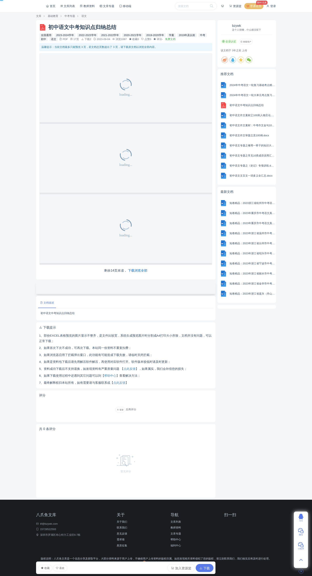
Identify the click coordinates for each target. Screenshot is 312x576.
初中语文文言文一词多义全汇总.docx (251, 175)
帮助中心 (110, 375)
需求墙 (121, 539)
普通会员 (254, 6)
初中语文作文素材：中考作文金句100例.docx (252, 125)
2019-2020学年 (155, 35)
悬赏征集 (122, 545)
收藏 (45, 568)
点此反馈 (130, 368)
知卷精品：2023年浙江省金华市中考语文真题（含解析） (252, 283)
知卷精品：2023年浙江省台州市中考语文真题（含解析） (252, 243)
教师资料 (87, 6)
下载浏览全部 (137, 270)
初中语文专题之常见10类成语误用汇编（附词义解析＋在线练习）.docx (252, 155)
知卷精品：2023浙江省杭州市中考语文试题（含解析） (252, 203)
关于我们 (122, 521)
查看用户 (245, 42)
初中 (43, 39)
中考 (202, 35)
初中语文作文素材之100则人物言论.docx (252, 115)
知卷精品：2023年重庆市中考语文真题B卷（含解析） (252, 213)
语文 (84, 16)
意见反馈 (122, 533)
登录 (271, 6)
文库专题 (107, 6)
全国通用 (46, 35)
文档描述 (47, 302)
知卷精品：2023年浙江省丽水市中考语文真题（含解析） (252, 273)
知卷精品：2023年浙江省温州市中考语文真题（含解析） (252, 233)
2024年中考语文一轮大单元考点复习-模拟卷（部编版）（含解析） (252, 95)
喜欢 (60, 568)
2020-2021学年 (132, 35)
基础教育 (53, 16)
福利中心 (176, 545)
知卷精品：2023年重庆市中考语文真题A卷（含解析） (252, 223)
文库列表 (67, 6)
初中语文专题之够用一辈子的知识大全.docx (252, 145)
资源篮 (235, 6)
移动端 (125, 6)
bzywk (236, 25)
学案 (171, 35)
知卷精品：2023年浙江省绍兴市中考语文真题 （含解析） (252, 253)
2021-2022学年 (110, 35)
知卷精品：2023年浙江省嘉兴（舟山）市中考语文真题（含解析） (252, 293)
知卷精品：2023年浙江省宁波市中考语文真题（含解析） (252, 263)
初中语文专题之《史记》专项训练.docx (252, 165)
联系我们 (122, 527)
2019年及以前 (187, 35)
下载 (204, 568)
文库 (38, 16)
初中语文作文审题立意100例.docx (249, 135)
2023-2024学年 (65, 35)
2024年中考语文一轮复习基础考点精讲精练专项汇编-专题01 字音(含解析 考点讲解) (252, 85)
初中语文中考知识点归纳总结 (247, 105)
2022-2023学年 (87, 35)
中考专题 (69, 16)
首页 (50, 6)
